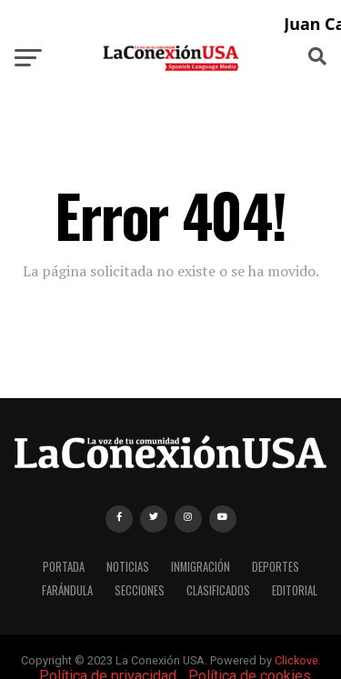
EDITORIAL (294, 590)
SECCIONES (140, 590)
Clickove (296, 660)
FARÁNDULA (67, 590)
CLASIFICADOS (218, 590)
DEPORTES (275, 566)
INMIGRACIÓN (200, 566)
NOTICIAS (127, 566)
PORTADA (64, 566)
